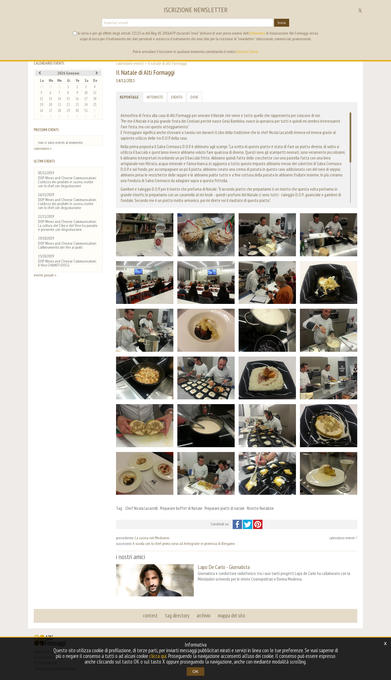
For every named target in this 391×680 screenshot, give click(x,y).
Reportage (129, 97)
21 (59, 104)
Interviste (155, 97)
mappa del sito (231, 615)
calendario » (42, 148)
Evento (176, 97)
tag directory (177, 615)
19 (41, 104)
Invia (282, 22)
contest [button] (150, 615)
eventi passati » (45, 275)
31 (59, 86)
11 (94, 92)
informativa (257, 33)
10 (86, 92)
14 (59, 98)
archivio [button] (204, 615)
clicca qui (157, 656)
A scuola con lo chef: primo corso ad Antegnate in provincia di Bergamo (184, 543)
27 (50, 110)
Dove (194, 97)
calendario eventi (130, 63)
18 (94, 98)
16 (77, 98)
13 (50, 98)
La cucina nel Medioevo (152, 537)
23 (77, 104)
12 (41, 98)
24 (86, 104)
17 (86, 98)
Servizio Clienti (247, 51)
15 (68, 98)
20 (50, 104)
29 (41, 86)
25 (94, 104)
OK (195, 671)
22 (68, 104)
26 (41, 110)
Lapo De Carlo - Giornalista (224, 566)
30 (50, 86)
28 (59, 110)
